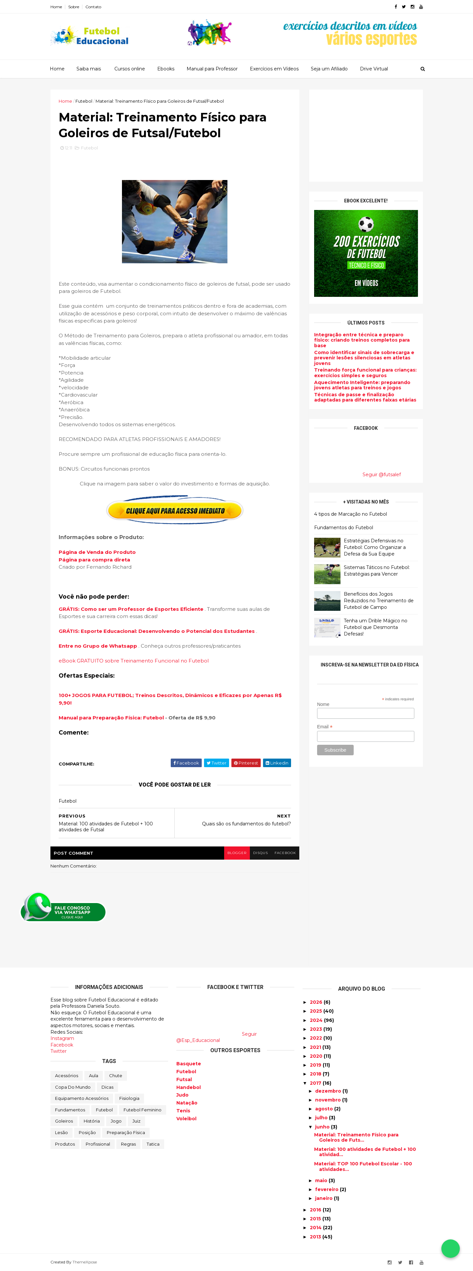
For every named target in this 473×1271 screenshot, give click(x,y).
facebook (285, 853)
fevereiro (327, 1189)
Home (56, 6)
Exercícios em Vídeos (274, 69)
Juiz (136, 1121)
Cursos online (129, 69)
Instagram (62, 1038)
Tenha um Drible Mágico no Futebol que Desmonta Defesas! (375, 627)
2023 (316, 1029)
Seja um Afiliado (329, 69)
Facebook (61, 1045)
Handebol (188, 1087)
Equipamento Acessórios (81, 1098)
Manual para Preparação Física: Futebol (111, 717)
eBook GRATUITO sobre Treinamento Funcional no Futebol (134, 661)
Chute (115, 1075)
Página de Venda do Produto (97, 552)
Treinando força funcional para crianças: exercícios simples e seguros (365, 372)
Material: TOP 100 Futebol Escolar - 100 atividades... (363, 1166)
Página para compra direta (94, 560)
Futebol (83, 101)
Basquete (188, 1064)
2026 (317, 1002)
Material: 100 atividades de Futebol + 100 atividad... (365, 1152)
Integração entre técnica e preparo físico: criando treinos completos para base (362, 340)
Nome (323, 704)
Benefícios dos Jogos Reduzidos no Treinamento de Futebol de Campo (379, 600)
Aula (93, 1075)
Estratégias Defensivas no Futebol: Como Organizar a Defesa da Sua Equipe (375, 547)
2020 (317, 1056)
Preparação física (126, 1132)
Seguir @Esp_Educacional (216, 1037)
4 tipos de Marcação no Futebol (350, 514)
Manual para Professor (212, 69)
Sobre (73, 6)
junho (323, 1127)
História (92, 1121)
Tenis (183, 1111)
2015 (316, 1219)
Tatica (153, 1144)
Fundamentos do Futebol (343, 528)
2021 (316, 1047)
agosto (324, 1109)
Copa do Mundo (73, 1087)
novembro (328, 1100)
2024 (317, 1020)
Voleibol (186, 1119)
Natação (186, 1103)
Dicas (107, 1087)
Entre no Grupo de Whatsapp (98, 646)
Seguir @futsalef (382, 475)
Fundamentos (70, 1109)
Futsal (184, 1079)
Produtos (65, 1144)
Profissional (98, 1144)
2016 (316, 1210)
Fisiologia (129, 1098)
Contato (93, 6)
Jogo (116, 1121)
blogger (237, 853)
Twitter (58, 1051)
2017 (316, 1083)
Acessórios (66, 1075)
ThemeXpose (85, 1261)
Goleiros (64, 1121)
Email (325, 727)
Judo (182, 1095)
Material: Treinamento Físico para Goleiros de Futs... (356, 1137)
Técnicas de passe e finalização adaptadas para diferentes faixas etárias (365, 397)
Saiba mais (88, 69)
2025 (316, 1011)
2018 (316, 1074)
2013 (316, 1237)
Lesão (61, 1132)
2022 (316, 1038)
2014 (316, 1228)
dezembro (328, 1091)
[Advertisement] (366, 135)
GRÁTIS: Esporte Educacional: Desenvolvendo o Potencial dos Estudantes (157, 631)
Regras (128, 1144)
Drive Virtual (374, 69)
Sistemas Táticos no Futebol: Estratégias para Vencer (377, 570)
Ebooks (165, 69)
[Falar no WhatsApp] (450, 1248)
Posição (87, 1132)
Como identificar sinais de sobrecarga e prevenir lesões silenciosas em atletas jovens (364, 358)
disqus (260, 853)
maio (322, 1180)
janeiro (324, 1198)
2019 (316, 1065)
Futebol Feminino (143, 1109)
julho (322, 1118)
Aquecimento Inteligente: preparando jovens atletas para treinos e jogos (362, 385)
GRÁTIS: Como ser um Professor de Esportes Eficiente (132, 609)
